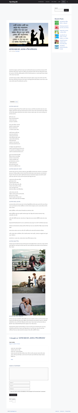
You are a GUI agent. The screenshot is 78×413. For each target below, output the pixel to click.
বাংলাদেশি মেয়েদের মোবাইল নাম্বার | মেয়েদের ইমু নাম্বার (63, 42)
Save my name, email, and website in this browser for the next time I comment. (28, 391)
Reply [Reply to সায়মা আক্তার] (12, 359)
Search (56, 8)
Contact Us (62, 411)
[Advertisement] (28, 12)
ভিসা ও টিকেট (54, 1)
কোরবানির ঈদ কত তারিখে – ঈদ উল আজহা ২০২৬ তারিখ (64, 36)
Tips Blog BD (13, 2)
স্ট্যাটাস (63, 1)
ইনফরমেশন (47, 1)
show (16, 101)
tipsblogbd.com (14, 411)
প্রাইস (59, 1)
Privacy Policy (67, 411)
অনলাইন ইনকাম (41, 1)
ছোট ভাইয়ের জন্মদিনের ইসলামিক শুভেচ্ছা (64, 47)
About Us (57, 411)
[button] (67, 2)
